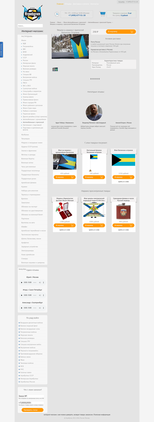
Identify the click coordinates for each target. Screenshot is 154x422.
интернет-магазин (50, 415)
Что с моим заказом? (32, 389)
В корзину (60, 177)
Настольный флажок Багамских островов (94, 151)
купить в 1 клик (123, 181)
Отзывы (68, 4)
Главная (60, 4)
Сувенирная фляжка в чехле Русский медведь (123, 199)
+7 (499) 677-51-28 (132, 2)
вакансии (89, 415)
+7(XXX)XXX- (31, 402)
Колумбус (122, 2)
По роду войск (32, 317)
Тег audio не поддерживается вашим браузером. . (32, 283)
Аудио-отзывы (32, 270)
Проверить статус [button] (31, 410)
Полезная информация (102, 415)
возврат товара (79, 415)
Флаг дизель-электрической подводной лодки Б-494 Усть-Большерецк (94, 200)
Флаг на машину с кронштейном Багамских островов (65, 152)
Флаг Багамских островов (123, 150)
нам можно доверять (65, 415)
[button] (45, 25)
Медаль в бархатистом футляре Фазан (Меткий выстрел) (65, 200)
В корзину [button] (112, 31)
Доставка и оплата (81, 4)
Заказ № (31, 396)
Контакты (94, 4)
